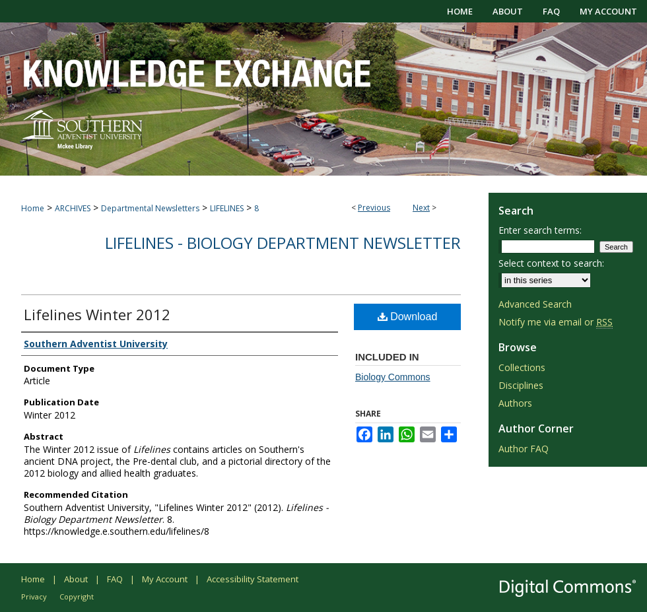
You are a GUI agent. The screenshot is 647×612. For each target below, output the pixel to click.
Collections (521, 367)
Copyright (76, 596)
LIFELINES (227, 208)
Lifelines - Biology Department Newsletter (283, 243)
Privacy (34, 596)
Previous (374, 207)
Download (408, 316)
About (76, 579)
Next (421, 207)
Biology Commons (392, 377)
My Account (164, 579)
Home (32, 208)
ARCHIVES (72, 208)
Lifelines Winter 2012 (97, 314)
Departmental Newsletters (150, 208)
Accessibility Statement (252, 579)
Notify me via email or (555, 322)
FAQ (115, 579)
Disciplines (520, 385)
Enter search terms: (540, 230)
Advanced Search (535, 304)
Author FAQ (523, 448)
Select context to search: (551, 263)
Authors (515, 403)
